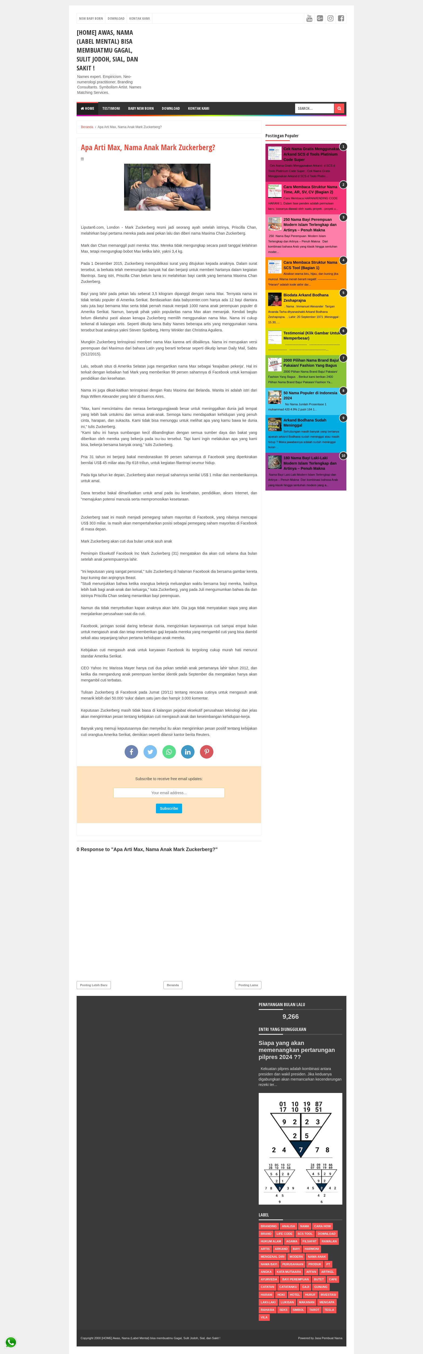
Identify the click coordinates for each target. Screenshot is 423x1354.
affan (311, 1271)
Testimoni (111, 108)
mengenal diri (273, 1256)
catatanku (288, 1286)
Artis (265, 1248)
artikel (327, 1271)
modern (296, 1256)
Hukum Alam (271, 1241)
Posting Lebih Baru (93, 985)
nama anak (317, 1256)
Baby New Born (141, 108)
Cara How (322, 1226)
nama (304, 1226)
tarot (314, 1309)
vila (264, 1317)
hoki (281, 1294)
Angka (266, 1271)
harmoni (312, 1248)
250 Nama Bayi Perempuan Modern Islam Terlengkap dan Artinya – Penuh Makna (310, 224)
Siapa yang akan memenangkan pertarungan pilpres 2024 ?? (298, 1050)
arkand (281, 1248)
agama (292, 1241)
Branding (269, 1226)
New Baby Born (91, 18)
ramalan (329, 1241)
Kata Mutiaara (289, 1271)
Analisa (288, 1226)
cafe (333, 1279)
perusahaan (292, 1264)
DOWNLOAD (171, 108)
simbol (298, 1309)
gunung (321, 1286)
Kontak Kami (139, 18)
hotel (295, 1294)
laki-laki (268, 1302)
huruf (310, 1294)
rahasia (267, 1309)
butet (319, 1279)
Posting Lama (248, 985)
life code (284, 1233)
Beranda (173, 985)
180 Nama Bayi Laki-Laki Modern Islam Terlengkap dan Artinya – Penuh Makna (310, 463)
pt (328, 1264)
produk (314, 1264)
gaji (305, 1286)
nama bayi (269, 1264)
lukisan (287, 1302)
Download (116, 18)
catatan (267, 1286)
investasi (328, 1294)
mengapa (326, 1302)
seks (283, 1309)
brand (266, 1233)
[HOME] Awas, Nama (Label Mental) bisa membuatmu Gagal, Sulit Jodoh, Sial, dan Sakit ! (107, 50)
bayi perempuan (295, 1279)
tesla (329, 1309)
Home (87, 108)
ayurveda (269, 1279)
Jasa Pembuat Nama (328, 1338)
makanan (307, 1302)
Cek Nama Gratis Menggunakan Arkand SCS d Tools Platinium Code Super (312, 154)
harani (266, 1294)
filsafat (310, 1241)
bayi (296, 1248)
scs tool (305, 1233)
